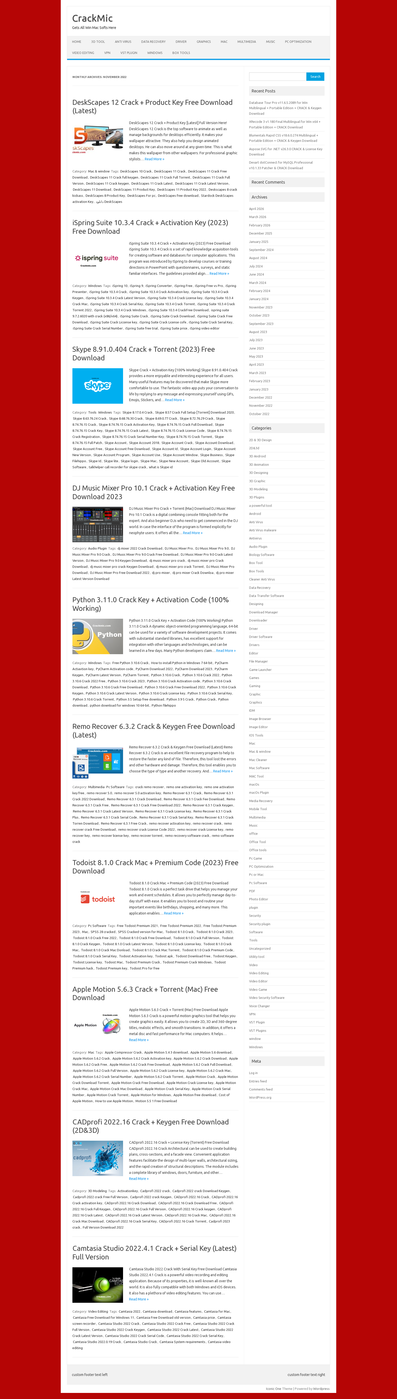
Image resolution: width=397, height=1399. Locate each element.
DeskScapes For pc (141, 195)
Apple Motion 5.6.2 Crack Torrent (158, 1076)
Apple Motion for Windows (151, 1095)
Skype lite (111, 461)
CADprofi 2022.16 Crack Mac (186, 1215)
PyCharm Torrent (136, 675)
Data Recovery (153, 41)
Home (76, 41)
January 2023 (258, 389)
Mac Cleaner (258, 760)
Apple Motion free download (194, 1095)
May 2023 (256, 356)
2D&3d (254, 448)
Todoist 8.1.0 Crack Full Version (196, 938)
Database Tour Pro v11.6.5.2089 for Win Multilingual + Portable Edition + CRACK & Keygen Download (285, 108)
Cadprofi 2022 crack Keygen (150, 1197)
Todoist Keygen (224, 956)
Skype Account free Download (127, 449)
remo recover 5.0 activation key (137, 793)
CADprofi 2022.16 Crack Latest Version (133, 1215)
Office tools (258, 850)
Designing (256, 604)
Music (270, 41)
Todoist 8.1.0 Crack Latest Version (128, 944)
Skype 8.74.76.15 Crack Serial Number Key (133, 436)
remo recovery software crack (187, 835)
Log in (253, 1073)
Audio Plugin (97, 548)
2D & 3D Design (260, 440)
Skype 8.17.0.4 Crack (138, 412)
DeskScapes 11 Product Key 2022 (181, 189)
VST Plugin (129, 52)
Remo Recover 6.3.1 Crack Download (134, 799)
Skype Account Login (195, 449)
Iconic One (273, 1388)
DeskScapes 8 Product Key (105, 195)
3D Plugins (256, 497)
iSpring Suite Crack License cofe (163, 322)
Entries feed (258, 1081)
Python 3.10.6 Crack (165, 675)
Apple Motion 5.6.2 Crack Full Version (100, 1070)
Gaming (254, 686)
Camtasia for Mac (217, 1311)
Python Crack (206, 699)
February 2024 (259, 291)
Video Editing (83, 52)
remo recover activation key (169, 823)
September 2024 (261, 249)
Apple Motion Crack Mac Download (116, 1089)
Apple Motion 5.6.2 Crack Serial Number (102, 1076)
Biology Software (261, 554)
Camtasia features (188, 1311)
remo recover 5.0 (99, 793)
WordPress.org (260, 1097)
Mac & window (99, 171)
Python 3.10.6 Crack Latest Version (111, 693)
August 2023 (258, 332)
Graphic (255, 694)
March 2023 (257, 373)
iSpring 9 (136, 285)
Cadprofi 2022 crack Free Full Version (100, 1197)
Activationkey (127, 1191)
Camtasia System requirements (182, 1342)
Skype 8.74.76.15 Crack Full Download (184, 424)
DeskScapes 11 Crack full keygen (114, 177)
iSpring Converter (159, 285)
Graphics (204, 41)
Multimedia (246, 41)
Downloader (258, 620)
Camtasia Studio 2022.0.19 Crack (97, 1342)
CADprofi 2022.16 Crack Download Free (187, 1203)
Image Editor (258, 727)
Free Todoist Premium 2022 (180, 925)
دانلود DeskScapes (109, 201)
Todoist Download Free (192, 956)
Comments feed (261, 1089)
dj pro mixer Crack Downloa (192, 572)
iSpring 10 (119, 285)
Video (253, 965)
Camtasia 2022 (129, 1311)
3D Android (257, 456)
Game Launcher (260, 669)
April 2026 (256, 208)
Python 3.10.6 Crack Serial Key (210, 693)
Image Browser (260, 719)
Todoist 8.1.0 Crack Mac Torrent (156, 950)
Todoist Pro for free (145, 968)
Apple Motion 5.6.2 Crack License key (157, 1070)
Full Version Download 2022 (103, 1227)
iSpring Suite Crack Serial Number (98, 328)
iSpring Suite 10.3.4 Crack (108, 292)
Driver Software (260, 636)
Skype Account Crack (177, 442)
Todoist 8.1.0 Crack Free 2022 (94, 938)
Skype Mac (148, 461)
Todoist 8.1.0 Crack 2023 (214, 932)
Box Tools (181, 52)
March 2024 (257, 282)
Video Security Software (267, 997)
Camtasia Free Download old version (163, 1317)
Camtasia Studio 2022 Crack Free (166, 1323)
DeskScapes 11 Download (92, 189)
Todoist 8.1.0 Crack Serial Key (94, 956)
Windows (154, 52)
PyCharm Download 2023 (193, 669)
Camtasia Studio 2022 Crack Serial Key (195, 1335)
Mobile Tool (258, 809)
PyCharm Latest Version (103, 675)
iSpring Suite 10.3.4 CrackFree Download (179, 310)
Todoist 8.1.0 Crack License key (178, 944)
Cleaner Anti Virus (262, 579)
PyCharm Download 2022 (154, 669)
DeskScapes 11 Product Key (134, 189)
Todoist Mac (113, 962)
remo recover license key (110, 835)
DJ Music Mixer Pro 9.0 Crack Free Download (145, 554)
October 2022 (259, 414)
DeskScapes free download (178, 195)
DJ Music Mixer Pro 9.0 (212, 548)
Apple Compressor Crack (123, 1052)
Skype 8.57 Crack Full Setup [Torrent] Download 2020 (194, 412)
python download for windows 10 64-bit (119, 705)
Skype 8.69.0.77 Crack (161, 418)
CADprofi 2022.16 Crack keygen (191, 1209)
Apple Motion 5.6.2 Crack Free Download (140, 1064)
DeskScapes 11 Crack (170, 171)
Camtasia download (157, 1311)
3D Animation (259, 464)
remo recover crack (207, 823)
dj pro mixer (161, 572)
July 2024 (256, 266)
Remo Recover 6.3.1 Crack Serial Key (166, 817)
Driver (181, 41)
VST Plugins (257, 1030)
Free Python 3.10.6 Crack (130, 663)
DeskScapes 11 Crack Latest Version (201, 183)
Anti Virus (123, 41)
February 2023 (259, 381)
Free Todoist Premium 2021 (137, 925)
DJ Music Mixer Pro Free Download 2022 (119, 572)
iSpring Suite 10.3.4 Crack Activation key (159, 292)
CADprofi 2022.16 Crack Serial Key (131, 1221)
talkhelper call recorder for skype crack (117, 467)
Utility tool (256, 956)
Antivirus (255, 538)
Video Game (258, 989)
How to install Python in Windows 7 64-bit (181, 663)
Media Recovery (260, 801)
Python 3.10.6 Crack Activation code (173, 681)
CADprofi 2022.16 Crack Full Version (139, 1209)
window (255, 1038)
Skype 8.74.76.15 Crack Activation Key (126, 424)
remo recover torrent (147, 835)
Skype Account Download (214, 442)
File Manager (258, 661)
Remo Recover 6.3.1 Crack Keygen (208, 805)
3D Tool (98, 41)
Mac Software (259, 768)
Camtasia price (204, 1317)
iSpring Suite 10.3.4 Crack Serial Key (116, 304)
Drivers (254, 645)
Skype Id (95, 461)
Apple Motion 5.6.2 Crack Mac (209, 1070)
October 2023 (259, 315)
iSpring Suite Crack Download (173, 316)
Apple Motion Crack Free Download (137, 1082)
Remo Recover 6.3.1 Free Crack (124, 823)
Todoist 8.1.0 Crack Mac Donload (105, 950)
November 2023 (260, 307)
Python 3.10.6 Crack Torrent (93, 699)
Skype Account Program (111, 455)
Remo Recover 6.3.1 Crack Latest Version (103, 811)
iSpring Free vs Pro (209, 285)
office (253, 833)
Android (255, 513)
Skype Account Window (180, 455)
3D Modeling (97, 1191)
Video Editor (258, 981)
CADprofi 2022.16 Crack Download (130, 1203)
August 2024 (258, 258)
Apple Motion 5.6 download (210, 1052)
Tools (92, 412)
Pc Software (115, 787)
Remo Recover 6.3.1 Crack (182, 793)
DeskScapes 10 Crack (136, 171)
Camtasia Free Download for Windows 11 (103, 1317)
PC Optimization (298, 41)
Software (256, 932)
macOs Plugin (259, 792)
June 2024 (256, 274)
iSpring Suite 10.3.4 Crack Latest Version (115, 298)
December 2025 (260, 233)
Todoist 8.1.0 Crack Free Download (145, 938)
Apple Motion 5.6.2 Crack (91, 1058)
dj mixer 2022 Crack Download (139, 548)
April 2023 (256, 364)
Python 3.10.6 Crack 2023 (126, 681)
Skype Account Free (87, 449)
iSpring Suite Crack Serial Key (210, 322)
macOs (254, 784)
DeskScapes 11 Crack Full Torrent (165, 177)
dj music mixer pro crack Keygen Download (121, 566)
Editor (253, 653)
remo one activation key (184, 787)
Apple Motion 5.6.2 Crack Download (200, 1058)
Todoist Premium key (111, 968)
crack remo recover (149, 787)
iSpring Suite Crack (134, 316)
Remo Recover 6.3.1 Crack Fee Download (194, 799)
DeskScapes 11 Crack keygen (107, 183)
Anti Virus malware (262, 530)
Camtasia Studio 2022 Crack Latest (172, 1329)
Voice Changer (259, 1006)
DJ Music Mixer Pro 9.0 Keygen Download (116, 560)
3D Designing (258, 472)
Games (254, 677)
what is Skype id (161, 467)
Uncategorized (260, 948)
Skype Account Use (146, 455)
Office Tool (257, 842)
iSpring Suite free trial (141, 328)
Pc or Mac (256, 874)
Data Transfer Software (266, 595)
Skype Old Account (205, 461)
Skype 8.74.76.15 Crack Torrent (189, 436)
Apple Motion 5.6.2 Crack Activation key (141, 1058)
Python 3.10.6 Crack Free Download (116, 687)
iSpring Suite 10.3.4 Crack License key (175, 298)
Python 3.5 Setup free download (140, 699)
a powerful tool (260, 505)
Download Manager (263, 612)
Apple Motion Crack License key (190, 1082)
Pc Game (255, 858)
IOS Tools (256, 735)
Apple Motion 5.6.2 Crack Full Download (201, 1064)
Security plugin (259, 924)
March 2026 (257, 217)
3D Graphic (257, 481)
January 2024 (258, 299)
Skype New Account (173, 461)
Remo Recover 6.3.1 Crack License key (163, 811)
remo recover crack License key (200, 829)
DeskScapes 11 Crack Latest (152, 183)
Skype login (129, 461)
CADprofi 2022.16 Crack (191, 1197)
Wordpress (321, 1388)
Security (255, 915)
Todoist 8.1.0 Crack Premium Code (207, 950)
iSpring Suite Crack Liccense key (113, 322)
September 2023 (261, 323)
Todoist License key (87, 962)
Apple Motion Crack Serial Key (167, 1089)
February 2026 (259, 225)
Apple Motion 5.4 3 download (166, 1052)
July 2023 (256, 340)
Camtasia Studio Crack (140, 1342)
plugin (253, 907)
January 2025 (258, 241)
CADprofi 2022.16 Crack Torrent (182, 1221)
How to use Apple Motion (114, 1101)
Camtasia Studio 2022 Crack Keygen (118, 1329)
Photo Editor (258, 899)
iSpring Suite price (173, 328)
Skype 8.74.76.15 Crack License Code (178, 430)
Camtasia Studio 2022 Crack (119, 1323)
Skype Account (116, 442)
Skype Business (211, 455)
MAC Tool (256, 776)
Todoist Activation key (135, 956)
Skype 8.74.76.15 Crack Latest (126, 430)
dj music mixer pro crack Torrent (180, 566)
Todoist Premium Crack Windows (187, 962)
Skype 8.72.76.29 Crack (196, 418)
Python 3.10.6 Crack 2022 (201, 675)
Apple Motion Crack (200, 1076)
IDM (252, 710)
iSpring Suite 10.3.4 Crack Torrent (170, 304)
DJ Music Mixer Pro (179, 548)
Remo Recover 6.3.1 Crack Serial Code (109, 817)
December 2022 (260, 397)
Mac (224, 41)
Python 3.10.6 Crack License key (162, 693)
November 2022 (260, 405)
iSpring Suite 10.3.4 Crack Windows (120, 310)
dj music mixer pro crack (167, 560)
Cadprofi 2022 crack (155, 1191)
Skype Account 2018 (144, 442)
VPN (107, 52)
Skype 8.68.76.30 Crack (126, 418)
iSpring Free (183, 285)
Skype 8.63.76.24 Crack (90, 418)
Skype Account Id (165, 449)
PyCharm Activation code (114, 669)
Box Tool (256, 563)
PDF (252, 891)
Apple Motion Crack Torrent (107, 1095)
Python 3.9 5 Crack (180, 699)
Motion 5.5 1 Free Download (156, 1101)
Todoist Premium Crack (142, 962)
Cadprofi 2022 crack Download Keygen (201, 1191)
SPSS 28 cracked (103, 932)
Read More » (154, 159)
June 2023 (256, 348)
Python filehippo (164, 705)
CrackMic (92, 18)
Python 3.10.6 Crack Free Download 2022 (175, 687)
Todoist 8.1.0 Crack (179, 932)
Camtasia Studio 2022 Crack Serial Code (134, 1335)
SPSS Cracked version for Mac (140, 932)
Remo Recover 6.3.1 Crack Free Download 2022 (146, 805)
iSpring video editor (205, 328)
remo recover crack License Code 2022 (146, 829)
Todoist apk (164, 956)
